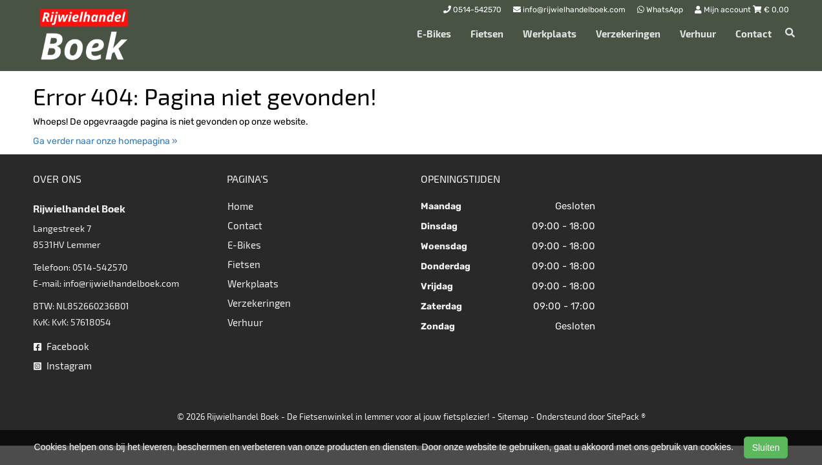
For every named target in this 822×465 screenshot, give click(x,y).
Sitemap (513, 416)
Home (240, 206)
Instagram (63, 365)
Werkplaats (549, 33)
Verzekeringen (628, 33)
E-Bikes (434, 33)
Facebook (61, 346)
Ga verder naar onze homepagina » (105, 141)
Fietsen (486, 33)
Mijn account (724, 9)
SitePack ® (626, 416)
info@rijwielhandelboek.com (121, 283)
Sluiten (766, 447)
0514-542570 (99, 267)
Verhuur (698, 33)
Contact (753, 33)
